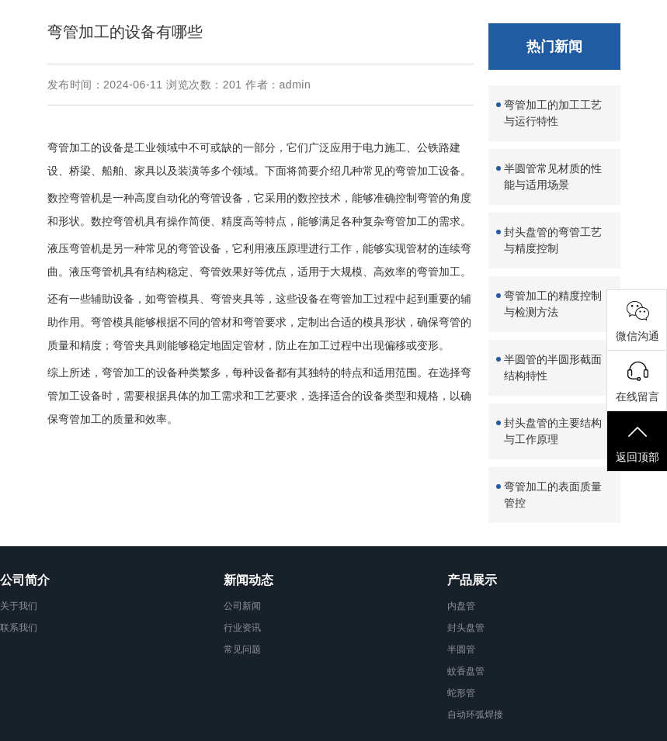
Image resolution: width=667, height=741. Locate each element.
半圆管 (461, 649)
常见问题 (242, 649)
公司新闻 (242, 606)
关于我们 (18, 606)
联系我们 (18, 627)
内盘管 (461, 606)
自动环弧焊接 (475, 714)
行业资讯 (242, 627)
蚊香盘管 (466, 671)
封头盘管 (466, 627)
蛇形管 (461, 692)
